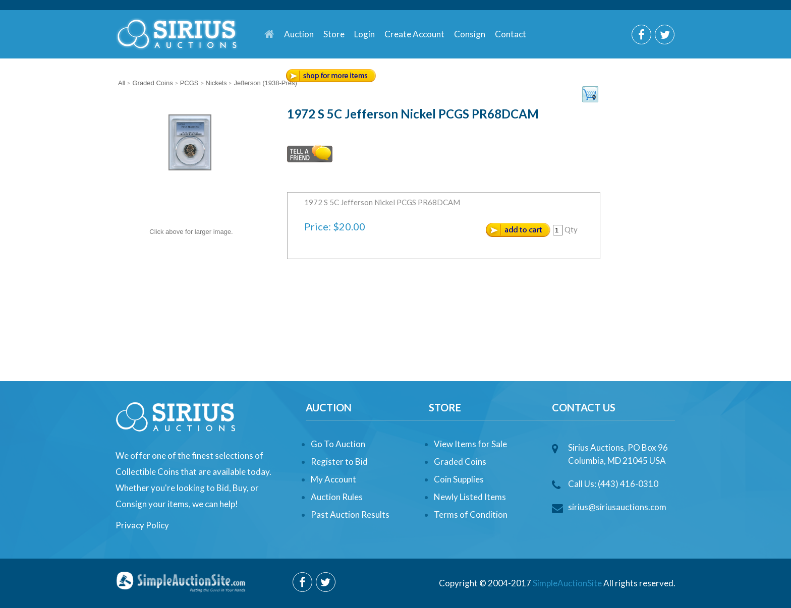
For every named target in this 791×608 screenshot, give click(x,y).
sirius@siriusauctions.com (617, 507)
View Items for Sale (470, 444)
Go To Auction (338, 444)
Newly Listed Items (470, 497)
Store (334, 34)
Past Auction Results (350, 514)
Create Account (414, 34)
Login (364, 34)
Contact (510, 34)
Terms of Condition (470, 514)
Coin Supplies (459, 479)
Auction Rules (337, 497)
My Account (333, 479)
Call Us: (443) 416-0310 (613, 483)
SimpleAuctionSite (567, 583)
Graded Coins (460, 461)
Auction (299, 34)
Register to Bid (339, 461)
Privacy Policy (142, 525)
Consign (469, 34)
